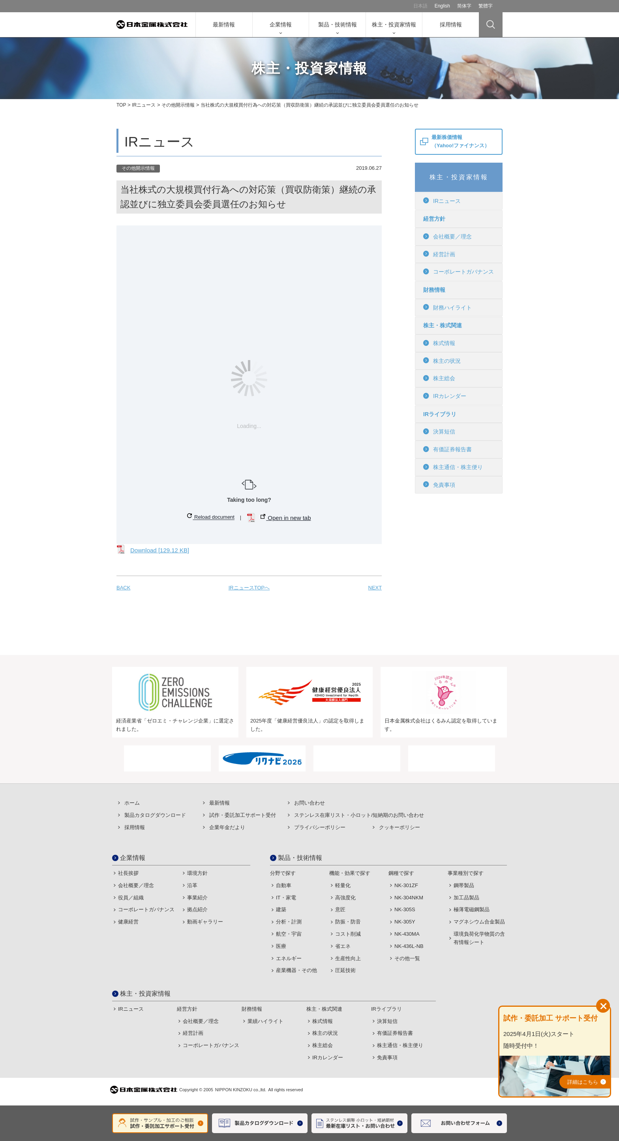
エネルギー (289, 958)
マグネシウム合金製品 (479, 922)
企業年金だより (227, 827)
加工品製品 (466, 898)
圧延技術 (345, 970)
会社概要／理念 (447, 236)
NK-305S (404, 909)
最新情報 (224, 24)
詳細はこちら (582, 1082)
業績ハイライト (265, 1021)
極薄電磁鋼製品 (472, 909)
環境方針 (197, 873)
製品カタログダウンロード (155, 815)
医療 (281, 946)
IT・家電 (286, 898)
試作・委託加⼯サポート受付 (242, 815)
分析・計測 (289, 922)
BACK (123, 588)
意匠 (340, 909)
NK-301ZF (406, 885)
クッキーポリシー (399, 827)
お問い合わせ (309, 803)
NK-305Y (404, 922)
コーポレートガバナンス (458, 271)
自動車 (283, 885)
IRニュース (144, 105)
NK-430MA (407, 934)
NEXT (375, 588)
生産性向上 (348, 958)
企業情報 (281, 24)
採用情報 (451, 24)
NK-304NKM (408, 898)
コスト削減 (348, 934)
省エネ (343, 946)
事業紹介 (197, 898)
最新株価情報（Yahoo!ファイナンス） (460, 141)
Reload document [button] (210, 516)
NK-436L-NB (409, 946)
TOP (121, 105)
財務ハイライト (447, 307)
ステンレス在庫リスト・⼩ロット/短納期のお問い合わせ (359, 815)
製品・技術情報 (337, 24)
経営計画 (439, 254)
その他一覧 (407, 958)
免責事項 (439, 484)
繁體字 (485, 6)
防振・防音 (348, 922)
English (442, 6)
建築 (281, 909)
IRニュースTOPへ (249, 588)
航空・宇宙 (289, 934)
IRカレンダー (444, 396)
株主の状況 (442, 360)
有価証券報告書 (447, 449)
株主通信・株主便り (453, 467)
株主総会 (439, 378)
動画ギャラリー (205, 922)
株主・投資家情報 (394, 24)
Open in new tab (286, 517)
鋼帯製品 (464, 885)
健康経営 (128, 922)
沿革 (192, 885)
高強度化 (345, 898)
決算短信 (439, 431)
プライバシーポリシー (319, 827)
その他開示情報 (178, 105)
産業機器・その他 (296, 970)
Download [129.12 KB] (159, 550)
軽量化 (343, 885)
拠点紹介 (197, 909)
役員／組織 (131, 898)
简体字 (464, 6)
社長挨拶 (128, 873)
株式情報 (439, 343)
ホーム (132, 803)
